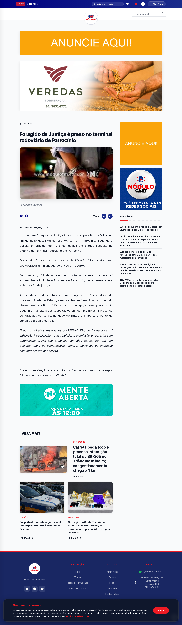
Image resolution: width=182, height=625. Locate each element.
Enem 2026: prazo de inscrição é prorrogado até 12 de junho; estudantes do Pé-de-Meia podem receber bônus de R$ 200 (141, 269)
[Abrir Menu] (18, 14)
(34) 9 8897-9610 (152, 571)
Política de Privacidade (77, 583)
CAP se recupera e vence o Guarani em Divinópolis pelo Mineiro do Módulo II (141, 228)
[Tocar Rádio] (143, 4)
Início (77, 572)
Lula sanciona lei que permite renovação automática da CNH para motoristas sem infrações (139, 254)
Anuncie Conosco (77, 588)
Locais (112, 583)
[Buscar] (163, 14)
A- (110, 216)
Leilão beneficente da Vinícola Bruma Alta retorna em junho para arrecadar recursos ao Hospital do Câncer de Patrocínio (140, 241)
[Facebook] (27, 589)
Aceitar (161, 610)
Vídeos (77, 577)
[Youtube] (42, 589)
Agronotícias (112, 572)
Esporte (112, 577)
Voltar (26, 123)
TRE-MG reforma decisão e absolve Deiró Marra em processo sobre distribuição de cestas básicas (139, 283)
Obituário (112, 588)
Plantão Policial (112, 594)
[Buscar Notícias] (147, 14)
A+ (104, 216)
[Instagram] (35, 589)
